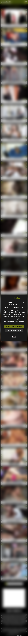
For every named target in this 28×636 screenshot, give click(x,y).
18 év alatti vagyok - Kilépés (14, 330)
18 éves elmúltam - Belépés (14, 326)
